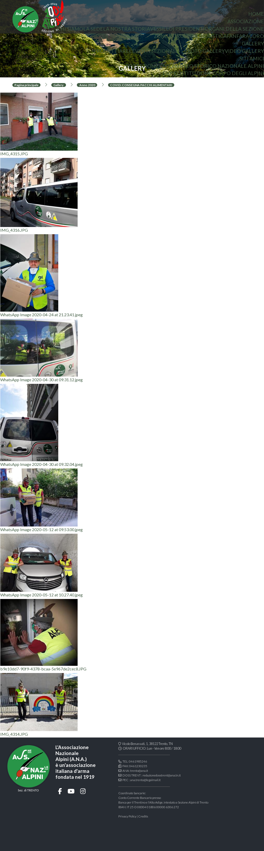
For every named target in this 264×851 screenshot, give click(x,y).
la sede (93, 29)
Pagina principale (26, 85)
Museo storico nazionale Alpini (219, 66)
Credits (143, 816)
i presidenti (189, 29)
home (256, 14)
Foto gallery (206, 51)
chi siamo (70, 29)
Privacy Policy (127, 816)
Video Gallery (244, 51)
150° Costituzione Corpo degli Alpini (213, 73)
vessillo (161, 29)
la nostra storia (126, 29)
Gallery (253, 43)
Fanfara (238, 36)
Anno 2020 (87, 85)
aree (125, 51)
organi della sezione (234, 29)
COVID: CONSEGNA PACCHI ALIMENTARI (141, 85)
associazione (245, 21)
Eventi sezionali (154, 51)
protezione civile (150, 66)
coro (256, 36)
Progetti (106, 51)
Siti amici (252, 58)
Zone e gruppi (173, 36)
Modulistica (209, 36)
